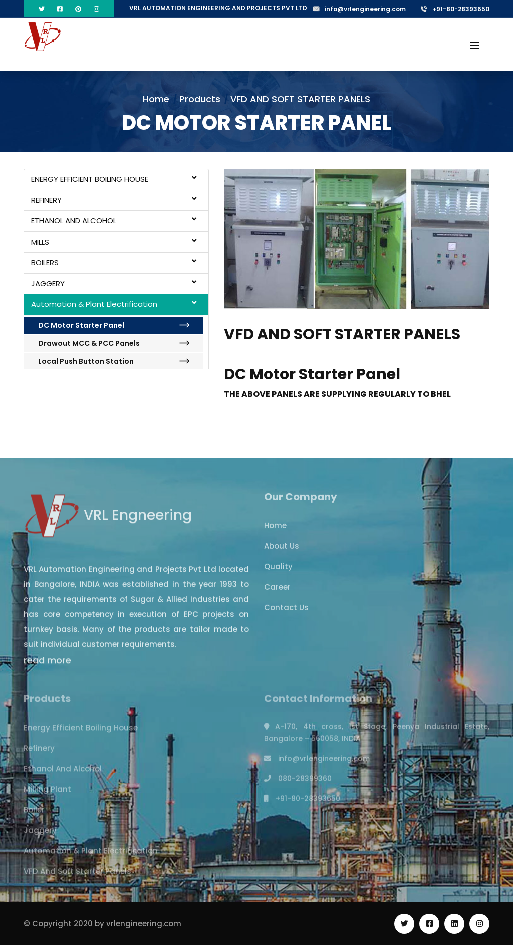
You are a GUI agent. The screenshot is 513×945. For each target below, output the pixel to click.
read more (47, 666)
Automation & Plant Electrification (113, 304)
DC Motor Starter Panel (113, 325)
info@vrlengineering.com (359, 9)
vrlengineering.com (143, 923)
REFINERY (113, 200)
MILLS (113, 242)
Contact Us (286, 613)
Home (156, 99)
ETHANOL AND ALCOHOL (113, 220)
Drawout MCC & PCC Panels (113, 343)
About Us (281, 552)
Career (277, 593)
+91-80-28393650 (455, 9)
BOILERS (113, 262)
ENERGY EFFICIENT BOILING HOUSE (113, 179)
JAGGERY (113, 283)
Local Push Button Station (113, 361)
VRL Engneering (108, 520)
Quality (278, 572)
